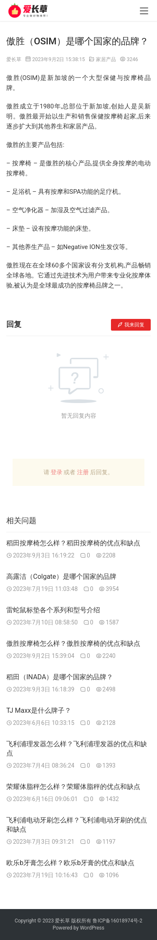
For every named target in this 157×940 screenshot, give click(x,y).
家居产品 (106, 59)
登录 (56, 472)
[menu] (144, 10)
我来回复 (130, 325)
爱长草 (13, 59)
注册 (83, 472)
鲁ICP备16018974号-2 (117, 921)
